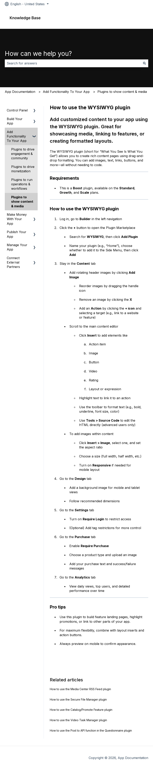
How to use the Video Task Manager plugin (78, 720)
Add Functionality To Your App (66, 92)
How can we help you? (38, 53)
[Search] (144, 63)
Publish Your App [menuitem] (16, 234)
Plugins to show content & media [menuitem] (22, 201)
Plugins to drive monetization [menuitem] (22, 169)
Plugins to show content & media (122, 92)
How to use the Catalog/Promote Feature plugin (81, 709)
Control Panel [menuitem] (17, 110)
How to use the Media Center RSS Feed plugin (80, 689)
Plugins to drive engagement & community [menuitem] (22, 153)
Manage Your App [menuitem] (17, 247)
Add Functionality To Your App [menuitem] (16, 136)
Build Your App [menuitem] (15, 121)
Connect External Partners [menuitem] (13, 262)
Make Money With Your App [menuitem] (17, 219)
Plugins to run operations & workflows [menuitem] (21, 184)
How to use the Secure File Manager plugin (78, 699)
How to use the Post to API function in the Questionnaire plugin (91, 730)
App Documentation (20, 92)
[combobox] (73, 63)
